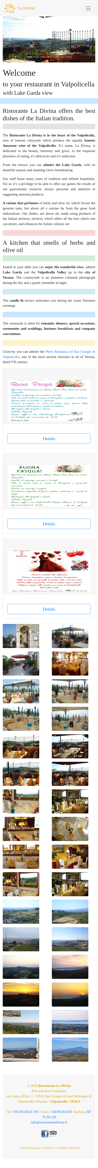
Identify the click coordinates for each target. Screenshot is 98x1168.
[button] (10, 39)
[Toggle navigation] (88, 8)
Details (49, 438)
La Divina (19, 8)
